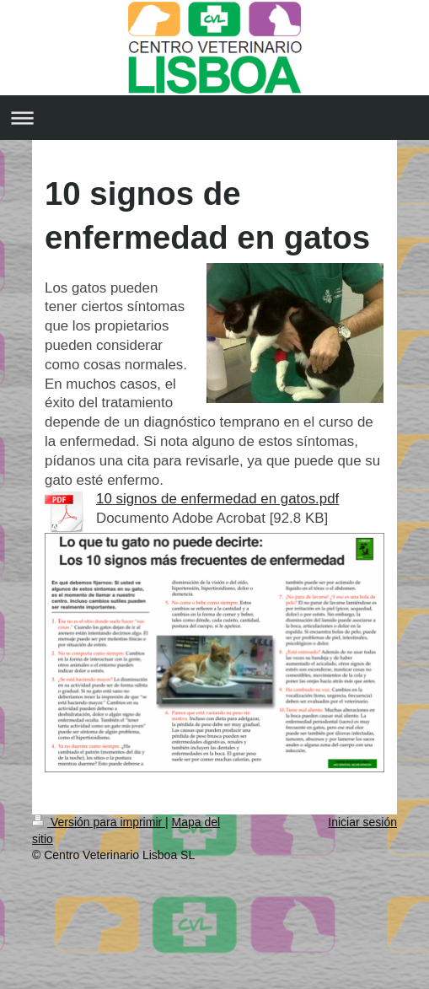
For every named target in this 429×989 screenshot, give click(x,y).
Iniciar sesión (362, 822)
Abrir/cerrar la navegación (214, 117)
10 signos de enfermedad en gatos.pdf (217, 499)
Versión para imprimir (98, 822)
